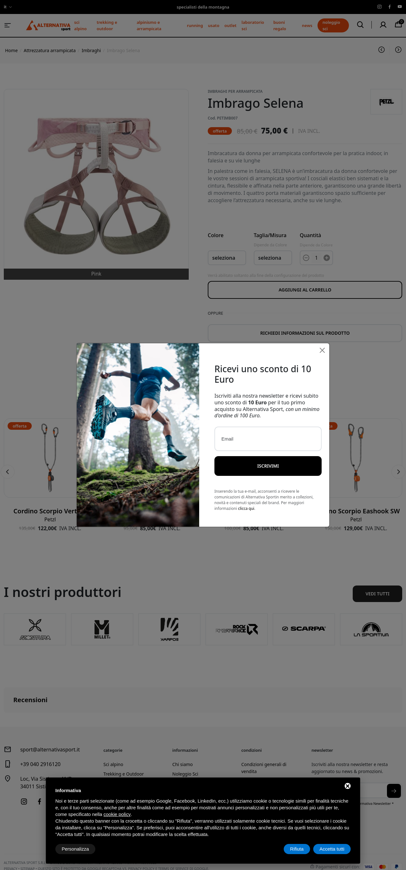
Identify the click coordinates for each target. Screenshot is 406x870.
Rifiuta (297, 849)
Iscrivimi (268, 466)
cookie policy (117, 814)
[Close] (322, 350)
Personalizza (75, 849)
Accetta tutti (331, 849)
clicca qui (246, 508)
